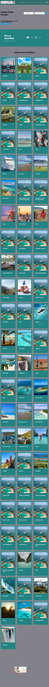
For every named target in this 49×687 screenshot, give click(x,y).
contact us (27, 670)
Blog (37, 2)
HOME (26, 666)
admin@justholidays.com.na (8, 675)
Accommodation (30, 2)
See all (5, 23)
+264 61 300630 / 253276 (8, 677)
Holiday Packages (21, 2)
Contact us (42, 2)
